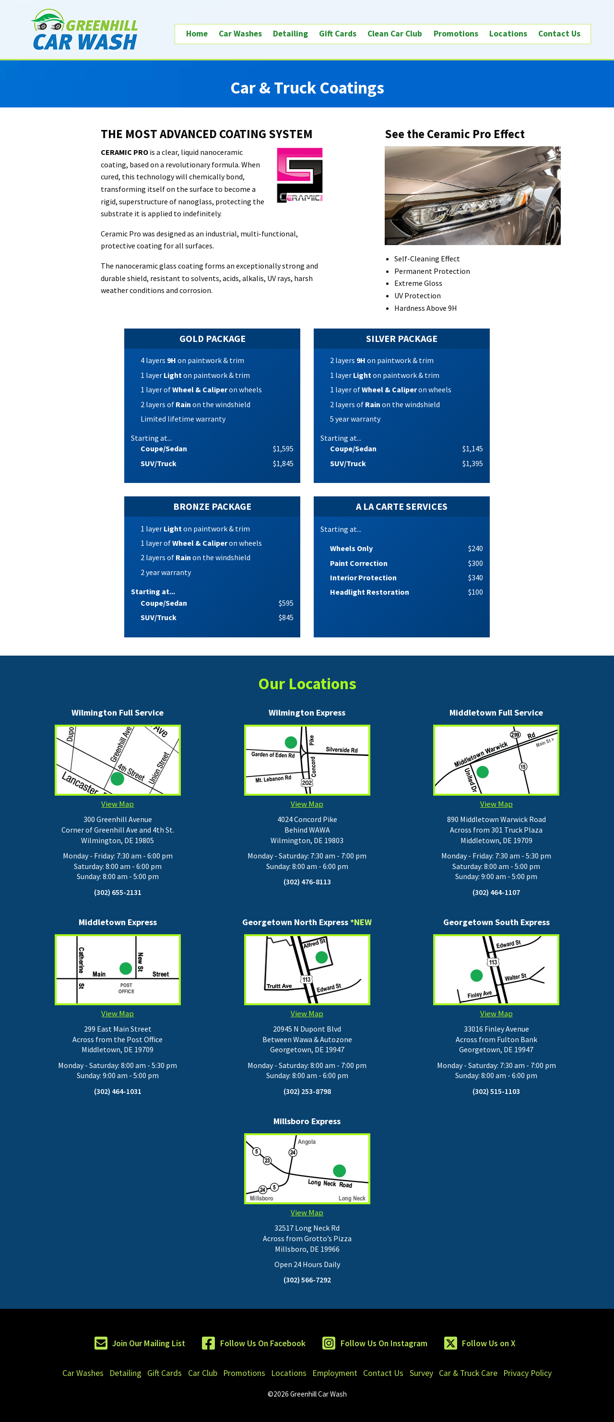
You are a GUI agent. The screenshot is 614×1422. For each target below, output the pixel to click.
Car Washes (240, 33)
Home (197, 33)
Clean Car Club (394, 33)
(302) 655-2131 (118, 892)
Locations (508, 33)
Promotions (456, 33)
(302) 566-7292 (307, 1279)
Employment (334, 1373)
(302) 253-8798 (307, 1091)
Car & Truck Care (468, 1373)
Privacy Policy (527, 1373)
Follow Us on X (489, 1343)
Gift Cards (337, 33)
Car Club (202, 1373)
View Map (118, 767)
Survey (421, 1373)
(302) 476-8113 (307, 881)
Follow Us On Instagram (384, 1343)
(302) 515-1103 (496, 1091)
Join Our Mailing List (148, 1343)
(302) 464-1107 (496, 892)
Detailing (290, 33)
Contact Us (559, 33)
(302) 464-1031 (118, 1091)
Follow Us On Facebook (263, 1343)
